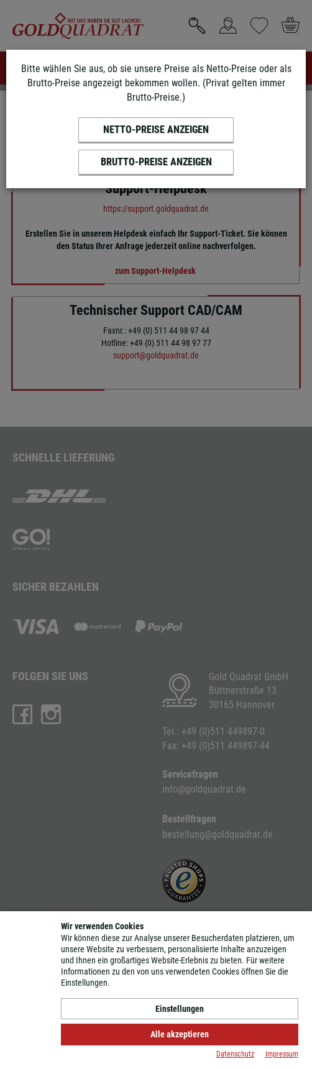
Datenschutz (235, 1054)
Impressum (281, 1054)
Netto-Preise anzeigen (156, 129)
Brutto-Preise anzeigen (156, 162)
